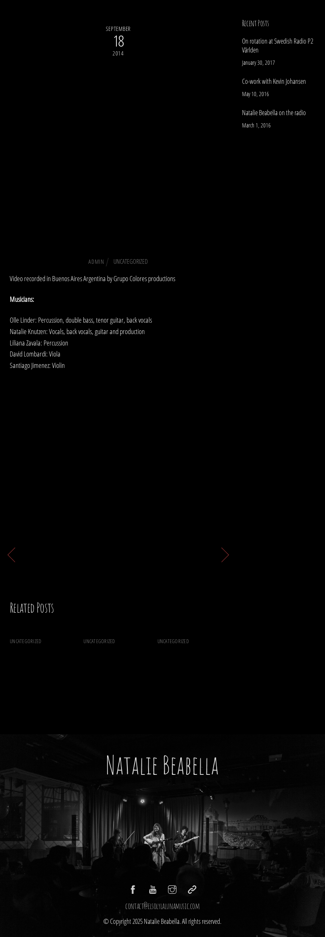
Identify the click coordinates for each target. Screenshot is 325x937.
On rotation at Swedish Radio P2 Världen (41, 667)
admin (96, 261)
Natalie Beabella (162, 765)
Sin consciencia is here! (54, 553)
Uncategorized (130, 261)
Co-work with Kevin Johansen (116, 661)
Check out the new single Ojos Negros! (118, 156)
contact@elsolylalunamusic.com (162, 906)
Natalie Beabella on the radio (191, 661)
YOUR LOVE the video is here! (175, 553)
